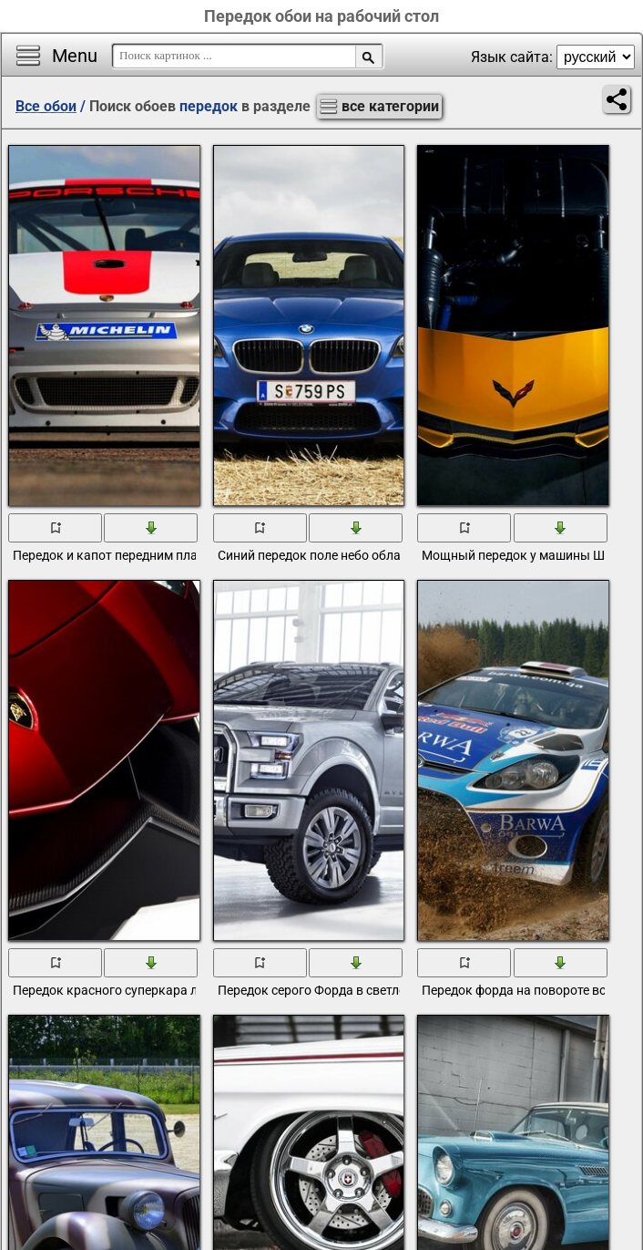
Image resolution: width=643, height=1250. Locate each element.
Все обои (46, 106)
